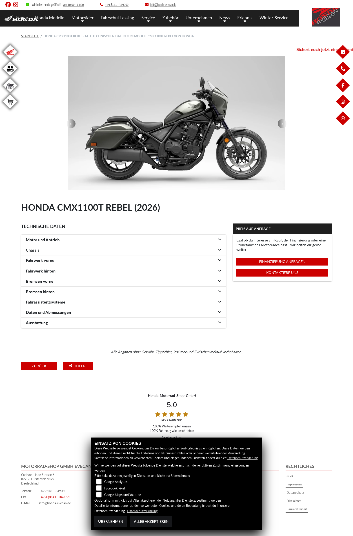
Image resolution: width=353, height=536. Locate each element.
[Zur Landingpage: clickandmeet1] (10, 76)
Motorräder (82, 17)
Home (22, 17)
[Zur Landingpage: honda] (10, 60)
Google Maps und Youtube (122, 495)
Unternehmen (199, 17)
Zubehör (170, 17)
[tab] (123, 240)
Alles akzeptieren (151, 521)
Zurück (39, 366)
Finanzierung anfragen (282, 261)
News (224, 17)
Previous (71, 123)
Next (282, 123)
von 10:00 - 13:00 (73, 5)
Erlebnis (244, 17)
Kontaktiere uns (282, 272)
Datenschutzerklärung (242, 458)
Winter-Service (274, 17)
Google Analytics (115, 482)
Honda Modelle (49, 17)
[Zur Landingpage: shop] (10, 109)
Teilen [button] (79, 366)
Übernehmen (110, 521)
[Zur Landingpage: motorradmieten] (10, 93)
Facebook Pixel (114, 488)
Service (148, 17)
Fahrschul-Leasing (117, 17)
